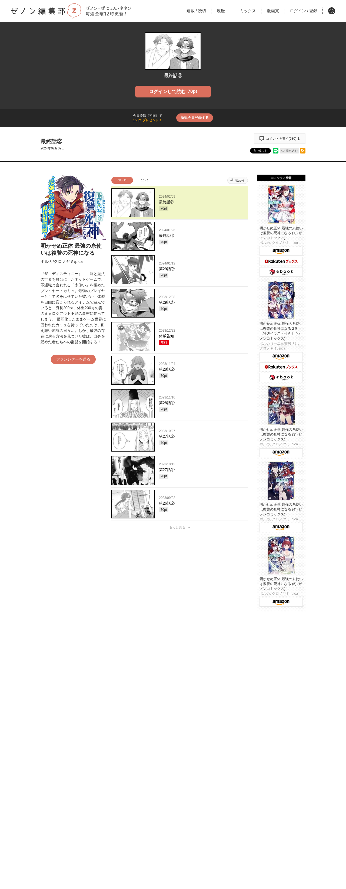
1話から (239, 180)
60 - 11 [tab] (122, 180)
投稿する (179, 606)
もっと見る (177, 527)
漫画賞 (273, 10)
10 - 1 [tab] (145, 180)
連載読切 (196, 10)
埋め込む (292, 150)
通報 (239, 647)
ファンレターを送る (73, 359)
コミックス (246, 10)
